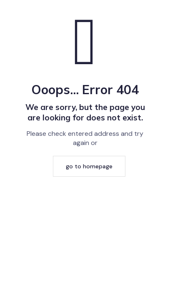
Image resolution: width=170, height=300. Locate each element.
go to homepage (89, 166)
